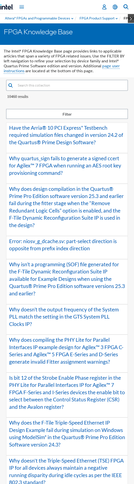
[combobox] (70, 85)
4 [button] (75, 451)
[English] (115, 7)
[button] (10, 85)
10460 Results (17, 96)
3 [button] (67, 451)
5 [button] (82, 451)
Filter (94, 114)
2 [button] (60, 451)
